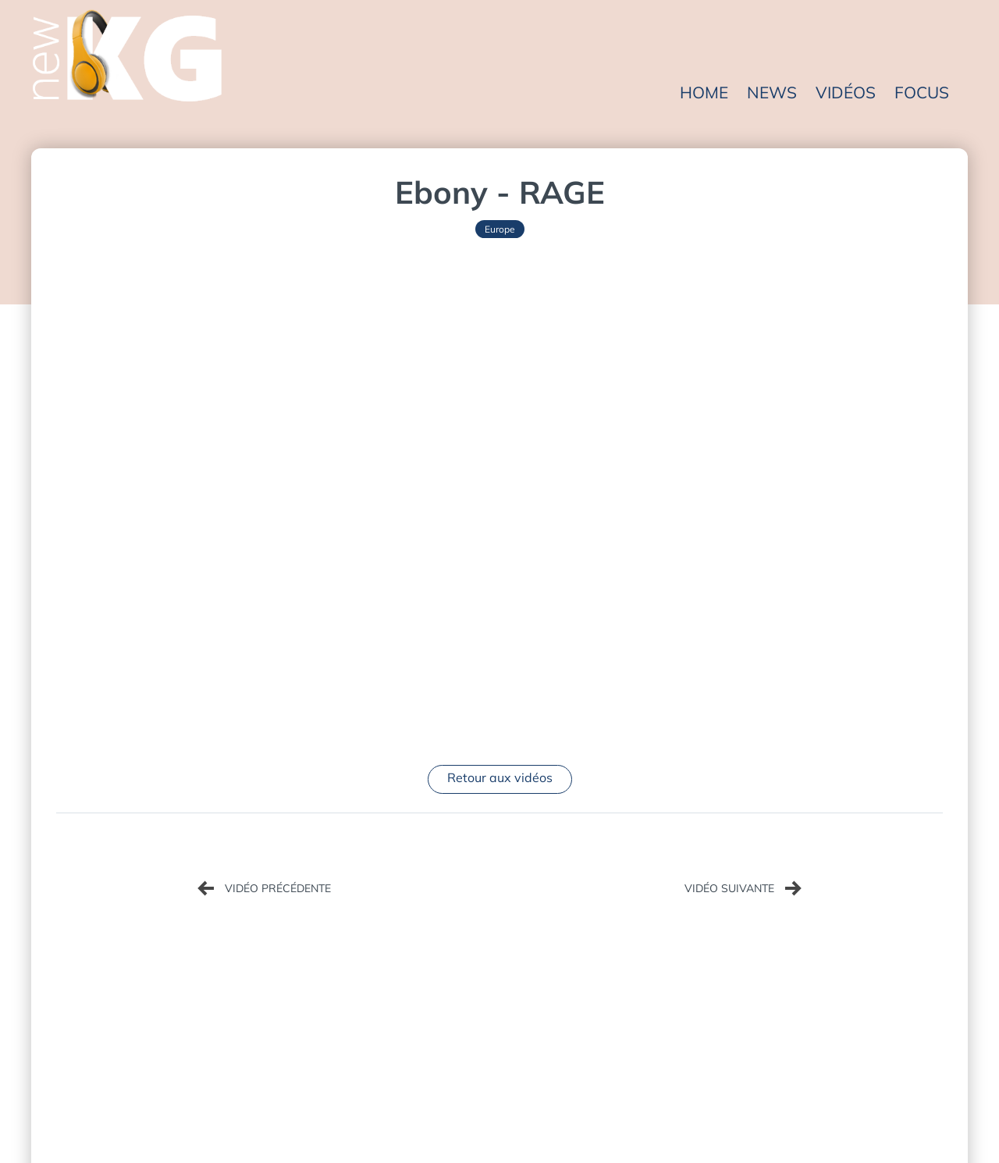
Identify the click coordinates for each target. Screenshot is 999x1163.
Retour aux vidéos (500, 777)
